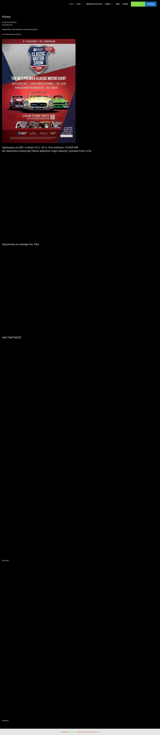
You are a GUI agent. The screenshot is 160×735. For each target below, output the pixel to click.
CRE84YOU (73, 732)
